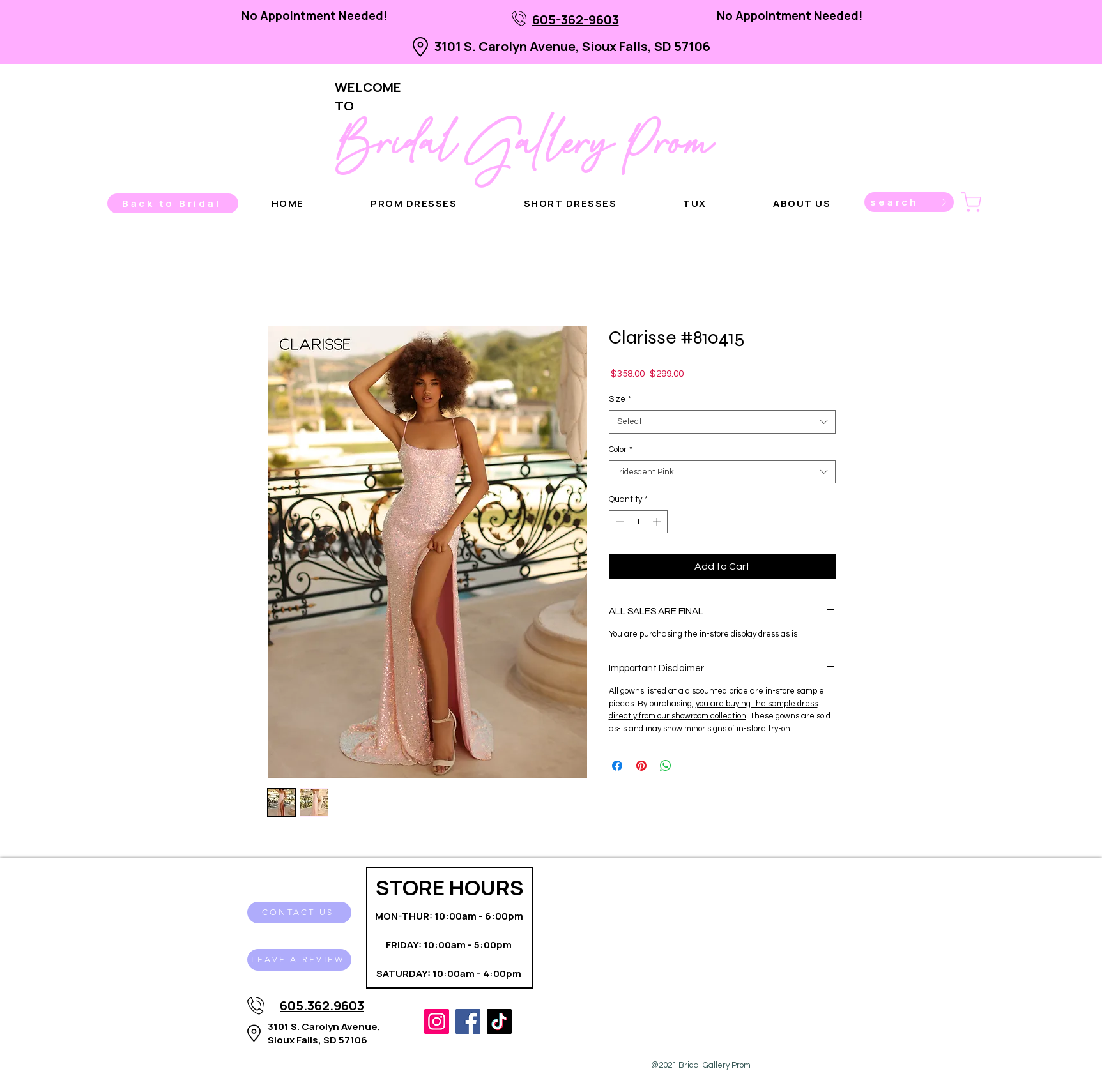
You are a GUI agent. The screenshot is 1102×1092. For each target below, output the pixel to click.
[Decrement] (618, 522)
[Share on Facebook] (617, 765)
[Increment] (658, 522)
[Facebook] (467, 1021)
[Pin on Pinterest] (641, 765)
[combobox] (722, 421)
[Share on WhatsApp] (665, 765)
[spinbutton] (637, 522)
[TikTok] (499, 1021)
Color (620, 449)
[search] (909, 202)
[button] (802, 203)
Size (620, 399)
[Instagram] (436, 1021)
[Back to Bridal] (172, 203)
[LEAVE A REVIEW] (299, 960)
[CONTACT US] (299, 912)
